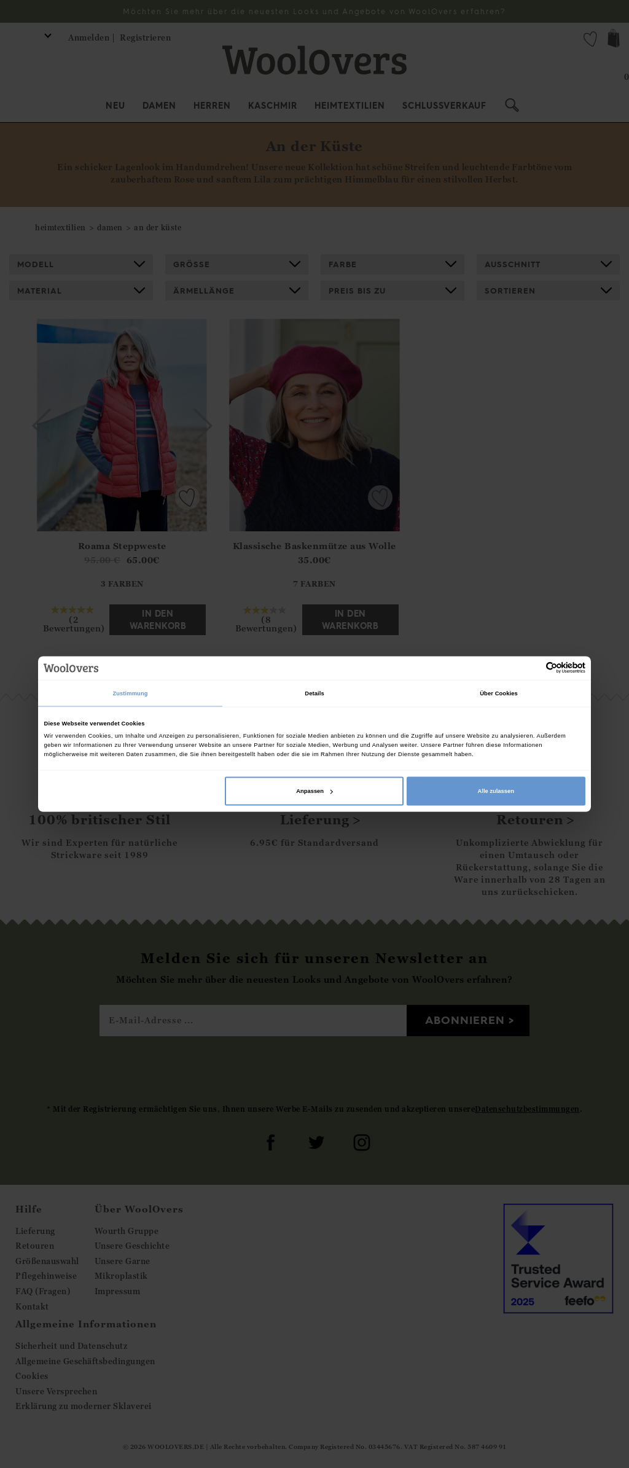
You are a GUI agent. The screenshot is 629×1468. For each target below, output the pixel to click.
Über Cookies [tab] (499, 693)
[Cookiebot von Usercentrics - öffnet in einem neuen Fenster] (531, 668)
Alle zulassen (496, 791)
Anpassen (314, 791)
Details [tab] (314, 693)
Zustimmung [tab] (129, 693)
